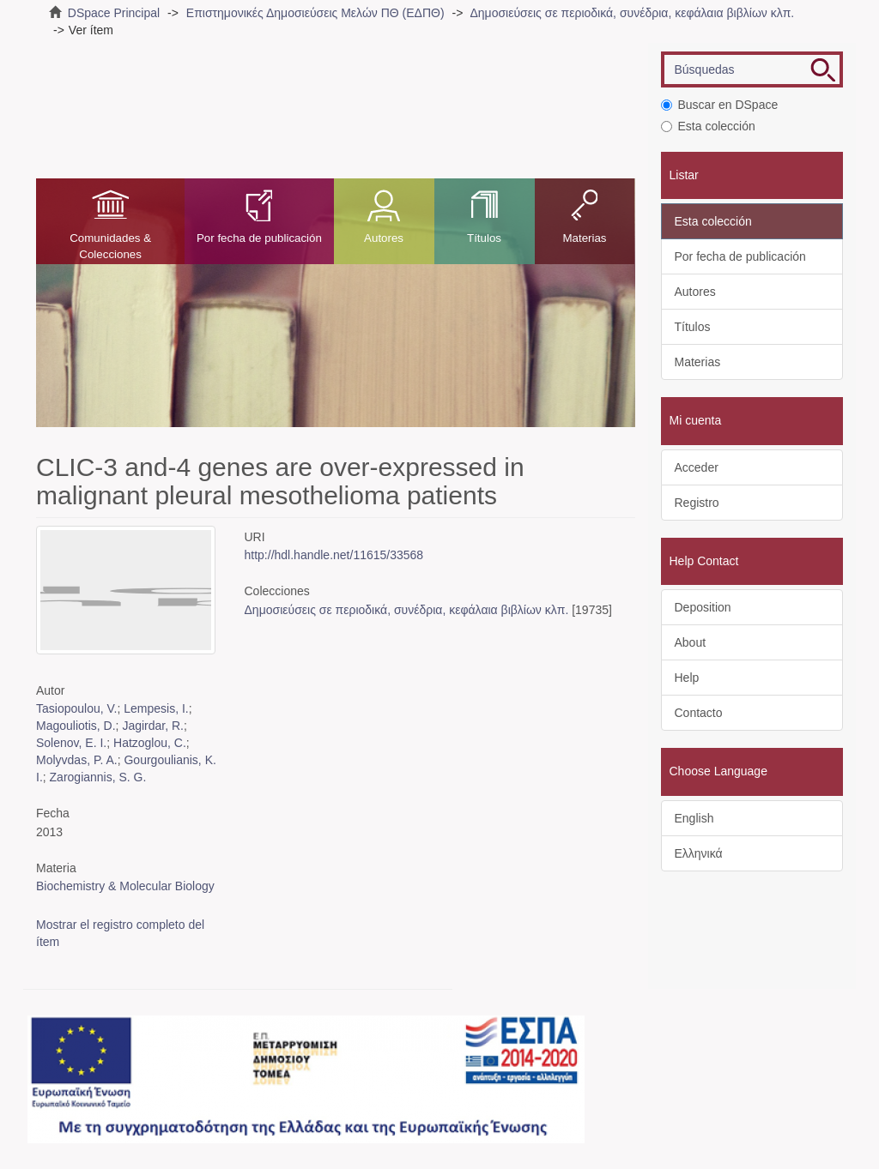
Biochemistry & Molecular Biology (125, 886)
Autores (383, 238)
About (690, 642)
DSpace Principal (114, 13)
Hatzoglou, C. (149, 743)
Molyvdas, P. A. (77, 760)
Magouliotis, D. (76, 725)
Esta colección (708, 126)
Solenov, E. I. (71, 743)
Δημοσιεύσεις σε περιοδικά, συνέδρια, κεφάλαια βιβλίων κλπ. (632, 13)
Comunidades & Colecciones (110, 246)
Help (687, 677)
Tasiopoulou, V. (76, 708)
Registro (697, 502)
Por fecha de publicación (259, 238)
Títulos (484, 238)
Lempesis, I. (156, 708)
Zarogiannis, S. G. (98, 777)
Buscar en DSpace (720, 104)
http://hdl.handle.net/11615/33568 (334, 555)
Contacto (699, 713)
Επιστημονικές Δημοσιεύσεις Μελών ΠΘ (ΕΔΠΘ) (315, 13)
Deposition (703, 607)
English (694, 818)
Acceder (696, 467)
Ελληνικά (699, 853)
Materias (584, 238)
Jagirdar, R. (153, 725)
